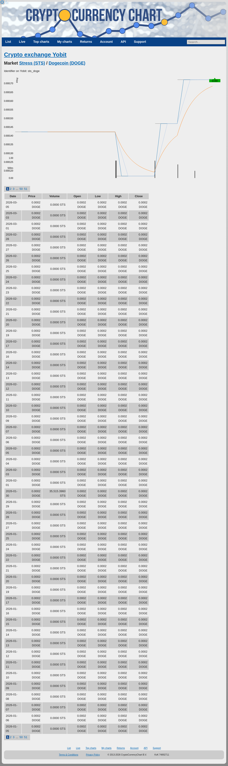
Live (22, 41)
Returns (86, 41)
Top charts (41, 41)
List (8, 41)
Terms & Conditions (68, 755)
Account (106, 41)
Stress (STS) (32, 63)
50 (21, 188)
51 (25, 188)
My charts (64, 41)
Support (140, 41)
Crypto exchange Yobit (35, 54)
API (123, 41)
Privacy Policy (93, 755)
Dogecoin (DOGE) (67, 63)
